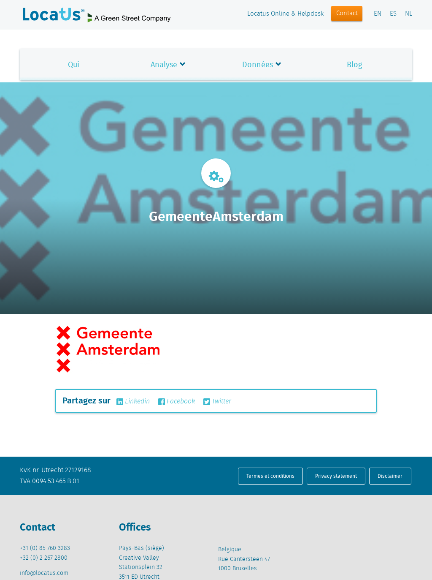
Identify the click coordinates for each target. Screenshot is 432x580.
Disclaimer (390, 475)
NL (408, 14)
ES (393, 14)
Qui (73, 64)
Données (257, 64)
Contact (347, 13)
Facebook (176, 402)
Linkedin (133, 402)
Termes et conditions (270, 475)
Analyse (164, 64)
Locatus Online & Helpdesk (285, 14)
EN (377, 14)
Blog (354, 64)
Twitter (217, 402)
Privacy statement (336, 475)
